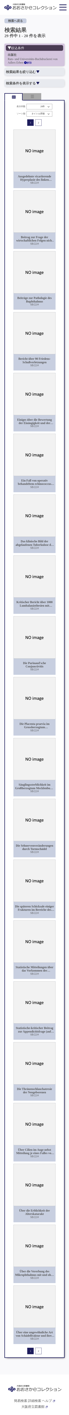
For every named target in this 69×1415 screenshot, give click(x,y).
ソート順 (21, 114)
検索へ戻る (15, 20)
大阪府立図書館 (34, 1407)
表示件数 (21, 106)
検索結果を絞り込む (22, 72)
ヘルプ (48, 1401)
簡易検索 (20, 1401)
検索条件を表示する (22, 83)
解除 (28, 62)
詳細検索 (34, 1401)
